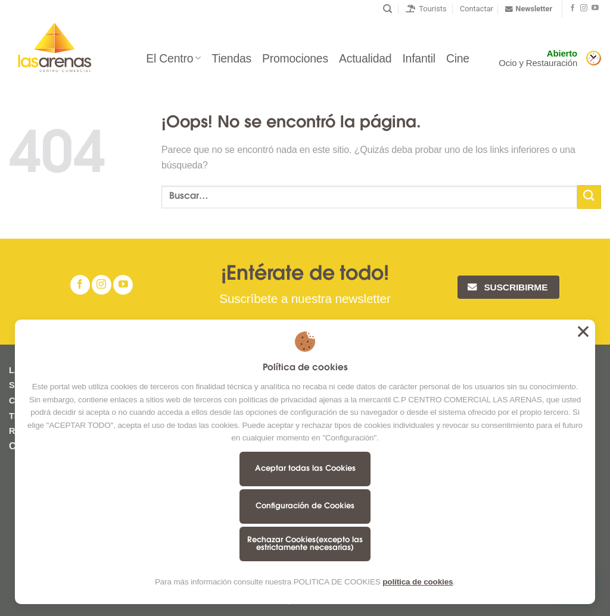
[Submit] (589, 196)
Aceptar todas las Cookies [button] (583, 331)
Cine (457, 58)
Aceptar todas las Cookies (305, 469)
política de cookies (417, 581)
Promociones (295, 58)
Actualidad (365, 58)
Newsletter (528, 9)
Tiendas (231, 58)
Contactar (476, 8)
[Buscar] (387, 9)
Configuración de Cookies (305, 506)
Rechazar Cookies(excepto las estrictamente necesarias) (305, 544)
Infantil (418, 58)
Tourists (426, 8)
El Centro (173, 58)
